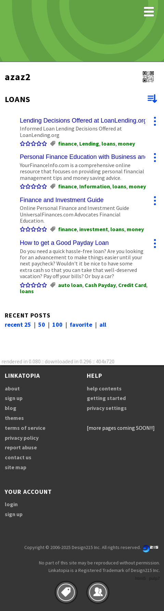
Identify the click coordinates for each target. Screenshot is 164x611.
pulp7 (154, 578)
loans (108, 143)
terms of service (25, 427)
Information (94, 186)
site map (15, 467)
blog (10, 407)
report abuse (21, 447)
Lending (89, 143)
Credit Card (132, 285)
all (102, 324)
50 (41, 324)
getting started (106, 398)
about (12, 388)
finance (67, 143)
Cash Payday (100, 285)
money (126, 143)
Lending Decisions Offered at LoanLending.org (83, 120)
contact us (18, 457)
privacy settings (107, 407)
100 (57, 324)
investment (93, 229)
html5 (140, 578)
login (11, 504)
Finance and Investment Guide (62, 200)
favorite (81, 324)
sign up (14, 398)
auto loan (70, 285)
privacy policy (22, 437)
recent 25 (18, 324)
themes (14, 417)
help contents (104, 388)
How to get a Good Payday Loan (64, 242)
